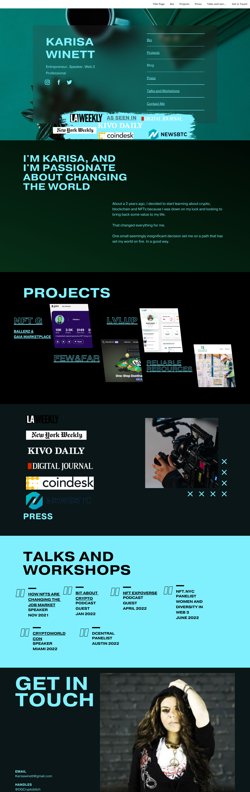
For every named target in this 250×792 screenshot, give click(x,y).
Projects (184, 4)
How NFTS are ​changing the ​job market (44, 600)
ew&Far (79, 358)
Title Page (159, 4)
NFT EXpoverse (140, 593)
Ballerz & (24, 331)
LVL (115, 321)
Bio (172, 4)
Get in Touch (239, 4)
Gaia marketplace (32, 337)
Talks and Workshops (163, 91)
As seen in (122, 118)
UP (131, 321)
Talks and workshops (218, 4)
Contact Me (156, 103)
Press (198, 4)
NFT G (28, 321)
